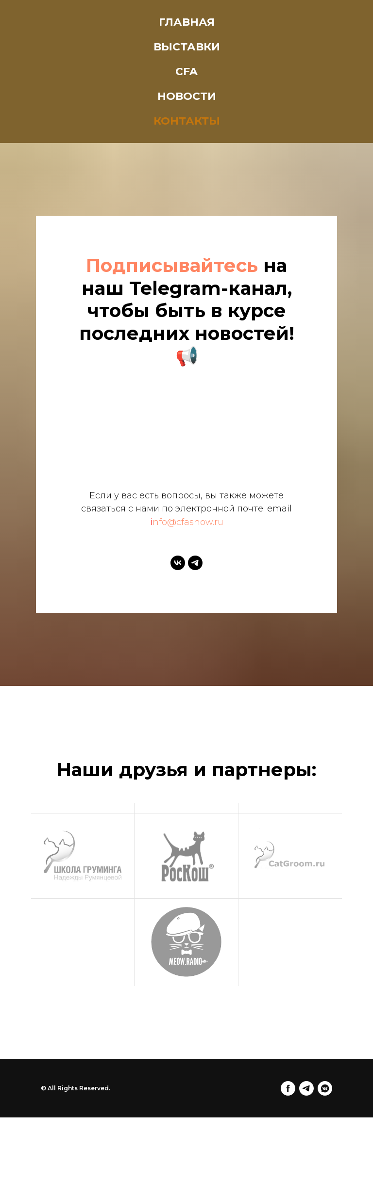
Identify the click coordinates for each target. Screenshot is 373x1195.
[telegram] (195, 563)
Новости (186, 96)
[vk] (177, 563)
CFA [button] (186, 71)
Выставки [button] (186, 46)
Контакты (186, 120)
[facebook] (288, 1088)
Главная (187, 22)
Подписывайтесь (172, 265)
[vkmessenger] (325, 1088)
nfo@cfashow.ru (188, 522)
